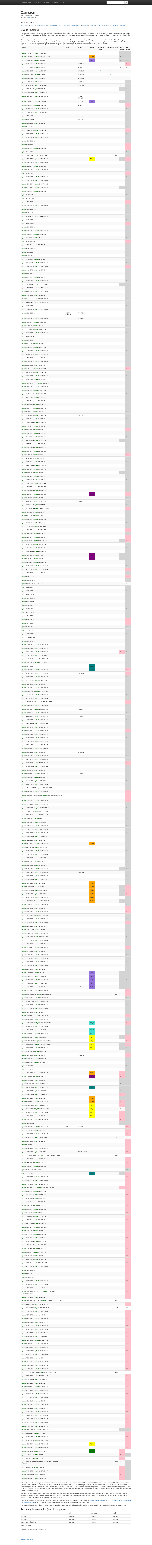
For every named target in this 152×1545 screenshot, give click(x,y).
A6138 (109, 26)
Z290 (38, 26)
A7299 (104, 26)
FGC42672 (66, 26)
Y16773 (78, 26)
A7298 (98, 26)
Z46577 (32, 26)
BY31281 (85, 26)
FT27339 (92, 26)
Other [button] (63, 2)
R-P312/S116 (25, 26)
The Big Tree (26, 2)
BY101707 (123, 26)
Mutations (55, 2)
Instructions (37, 2)
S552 (50, 26)
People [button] (46, 2)
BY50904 (115, 26)
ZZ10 (59, 26)
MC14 (73, 26)
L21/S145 (44, 26)
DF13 (55, 26)
